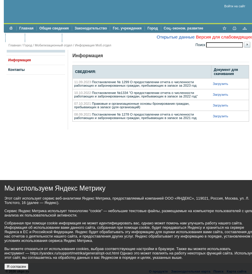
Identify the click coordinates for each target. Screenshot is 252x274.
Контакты (16, 70)
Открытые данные (175, 36)
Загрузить (220, 83)
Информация (19, 60)
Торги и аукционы (43, 38)
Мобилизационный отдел (53, 45)
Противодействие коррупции (90, 38)
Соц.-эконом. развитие (183, 28)
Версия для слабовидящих (224, 36)
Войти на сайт (234, 6)
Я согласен (16, 266)
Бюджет (15, 38)
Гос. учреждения (127, 28)
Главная (26, 28)
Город (152, 28)
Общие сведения (54, 28)
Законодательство (91, 28)
